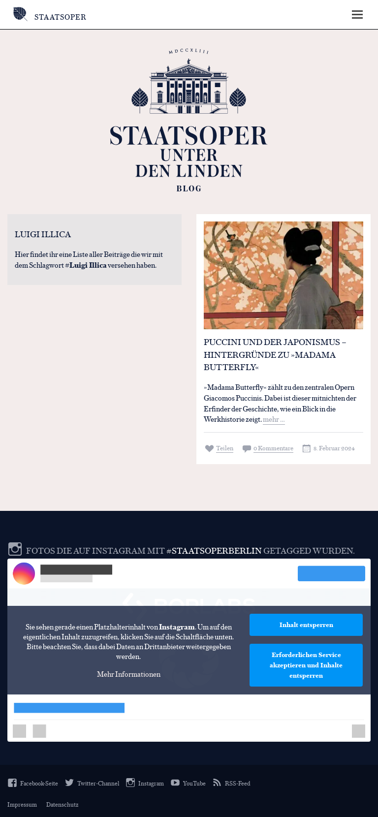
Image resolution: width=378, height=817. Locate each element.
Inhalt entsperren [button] (306, 624)
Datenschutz (62, 804)
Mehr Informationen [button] (128, 674)
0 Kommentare (273, 447)
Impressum (22, 804)
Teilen (224, 447)
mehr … (274, 418)
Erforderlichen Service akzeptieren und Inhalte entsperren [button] (306, 665)
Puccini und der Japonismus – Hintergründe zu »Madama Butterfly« (275, 354)
